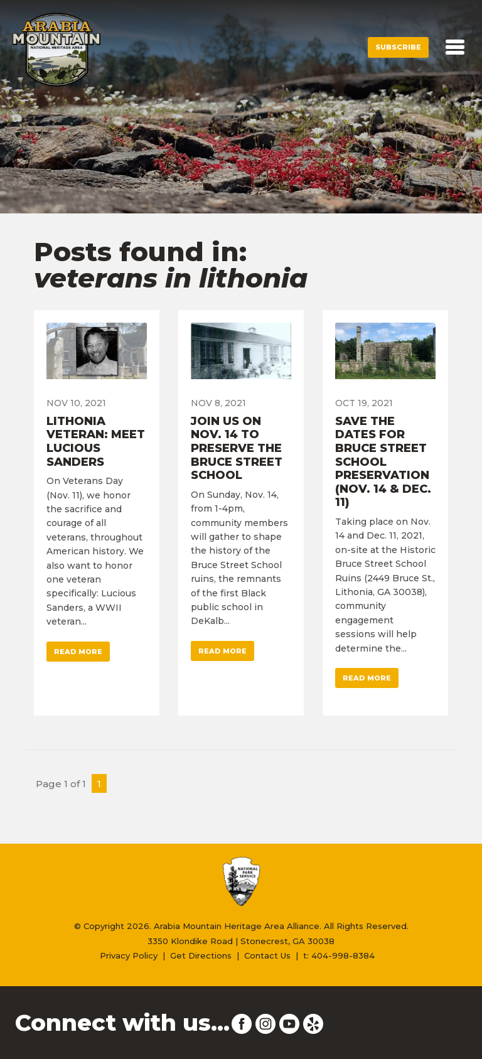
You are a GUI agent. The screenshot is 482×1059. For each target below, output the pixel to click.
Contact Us (267, 955)
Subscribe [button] (398, 47)
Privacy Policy (129, 955)
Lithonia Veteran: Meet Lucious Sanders (95, 441)
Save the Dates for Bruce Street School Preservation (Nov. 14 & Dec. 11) (383, 462)
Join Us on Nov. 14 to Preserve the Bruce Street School (236, 448)
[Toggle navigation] (455, 47)
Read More (78, 651)
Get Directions (201, 955)
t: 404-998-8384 (339, 955)
